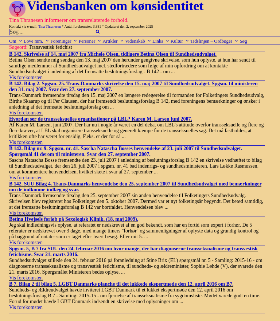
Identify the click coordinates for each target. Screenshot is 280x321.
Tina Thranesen (49, 26)
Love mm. (36, 41)
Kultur (180, 41)
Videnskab (138, 41)
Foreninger (63, 41)
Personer (90, 41)
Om (16, 41)
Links (161, 41)
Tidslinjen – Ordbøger (214, 41)
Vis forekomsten (26, 77)
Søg (243, 41)
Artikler (113, 41)
